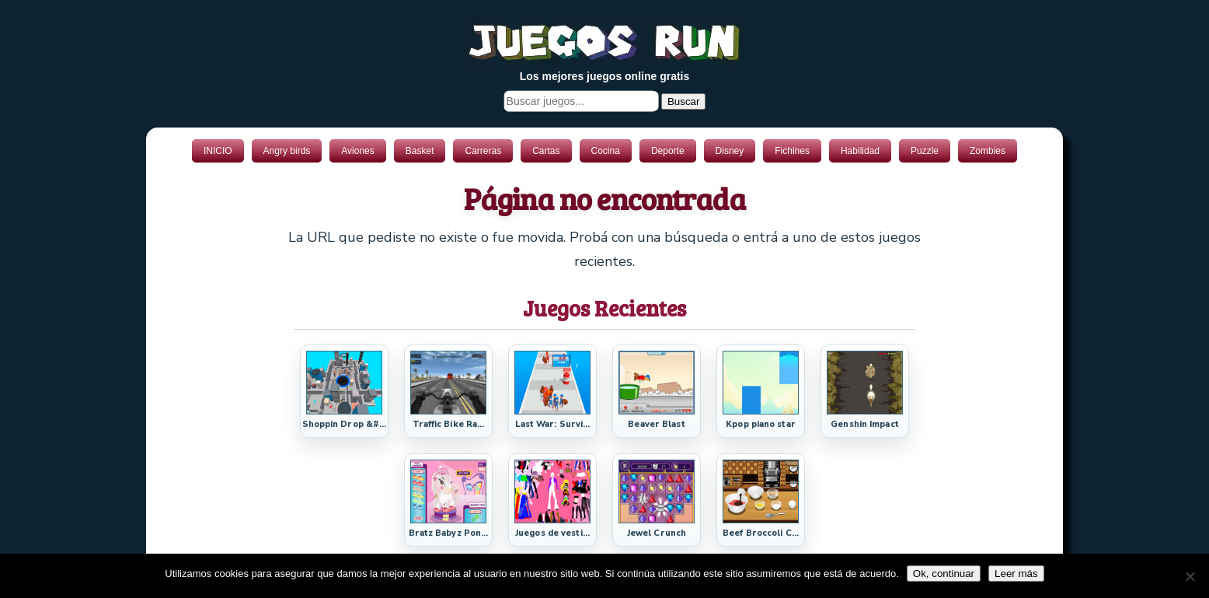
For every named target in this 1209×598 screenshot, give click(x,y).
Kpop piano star (761, 424)
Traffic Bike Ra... (449, 424)
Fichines (792, 150)
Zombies (987, 150)
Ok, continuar (943, 573)
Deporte (668, 150)
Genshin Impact (865, 424)
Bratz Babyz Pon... (449, 533)
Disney (730, 150)
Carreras (483, 150)
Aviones (357, 150)
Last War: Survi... (553, 424)
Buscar (683, 101)
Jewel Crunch (656, 533)
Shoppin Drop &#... (344, 424)
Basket (420, 150)
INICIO (218, 150)
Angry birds (287, 150)
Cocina (605, 150)
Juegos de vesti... (552, 533)
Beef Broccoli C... (761, 533)
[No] (1189, 576)
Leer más (1016, 573)
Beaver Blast (656, 424)
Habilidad (860, 150)
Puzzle (925, 150)
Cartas (545, 150)
